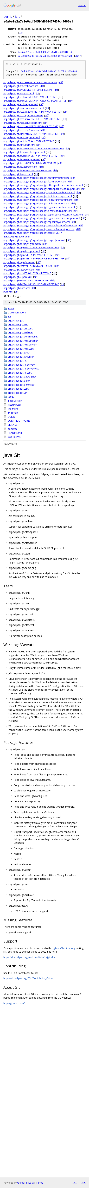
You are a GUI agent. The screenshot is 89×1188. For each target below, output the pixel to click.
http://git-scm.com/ (14, 1003)
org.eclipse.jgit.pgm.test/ (21, 384)
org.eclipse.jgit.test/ (18, 388)
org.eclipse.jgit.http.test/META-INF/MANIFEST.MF (30, 126)
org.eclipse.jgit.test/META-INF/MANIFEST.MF (28, 265)
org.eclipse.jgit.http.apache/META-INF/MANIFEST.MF (32, 111)
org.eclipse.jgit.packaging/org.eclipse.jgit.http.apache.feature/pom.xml (41, 188)
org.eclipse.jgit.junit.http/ (21, 356)
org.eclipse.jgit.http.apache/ (23, 340)
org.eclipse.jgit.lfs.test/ (20, 372)
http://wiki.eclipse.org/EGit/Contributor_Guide (28, 978)
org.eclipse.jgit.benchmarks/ (23, 336)
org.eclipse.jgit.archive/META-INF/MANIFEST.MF (30, 97)
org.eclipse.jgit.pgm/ (19, 380)
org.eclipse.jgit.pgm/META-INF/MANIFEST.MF (28, 255)
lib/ (9, 316)
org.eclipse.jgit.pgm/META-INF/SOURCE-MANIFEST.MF (33, 258)
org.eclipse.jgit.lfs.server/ (21, 364)
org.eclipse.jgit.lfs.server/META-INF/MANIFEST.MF (31, 155)
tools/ (11, 396)
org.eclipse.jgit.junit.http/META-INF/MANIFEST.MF (31, 133)
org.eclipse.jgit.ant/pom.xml (18, 93)
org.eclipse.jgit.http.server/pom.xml (22, 122)
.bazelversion (15, 400)
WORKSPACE (15, 436)
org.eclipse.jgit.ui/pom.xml (17, 277)
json (83, 1182)
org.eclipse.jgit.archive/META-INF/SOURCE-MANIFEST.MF (35, 100)
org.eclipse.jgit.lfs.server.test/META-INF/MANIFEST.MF (33, 148)
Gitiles (20, 1182)
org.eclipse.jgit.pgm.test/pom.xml (21, 251)
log (21, 32)
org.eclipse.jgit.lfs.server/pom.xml (21, 159)
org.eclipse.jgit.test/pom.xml (18, 269)
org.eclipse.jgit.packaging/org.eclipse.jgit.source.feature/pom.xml (38, 229)
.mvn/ (11, 308)
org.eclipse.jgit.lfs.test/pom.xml (20, 166)
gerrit (7, 16)
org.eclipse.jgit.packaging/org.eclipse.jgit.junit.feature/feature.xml (39, 192)
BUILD (11, 416)
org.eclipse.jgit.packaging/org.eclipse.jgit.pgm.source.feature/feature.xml (43, 214)
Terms (39, 1182)
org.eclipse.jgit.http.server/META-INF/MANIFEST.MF (32, 119)
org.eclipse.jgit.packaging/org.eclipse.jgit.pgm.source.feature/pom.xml (41, 218)
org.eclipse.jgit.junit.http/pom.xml (21, 137)
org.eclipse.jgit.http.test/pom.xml (21, 130)
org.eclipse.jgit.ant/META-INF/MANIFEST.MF (28, 89)
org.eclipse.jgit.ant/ (18, 324)
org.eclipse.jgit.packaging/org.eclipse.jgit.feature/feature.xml (36, 177)
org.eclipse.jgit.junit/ (19, 352)
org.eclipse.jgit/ (16, 320)
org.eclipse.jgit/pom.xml (16, 288)
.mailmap (13, 412)
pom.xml (8, 291)
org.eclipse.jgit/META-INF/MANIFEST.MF (25, 280)
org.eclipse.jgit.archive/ (20, 332)
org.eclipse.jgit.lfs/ (17, 360)
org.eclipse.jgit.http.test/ (21, 348)
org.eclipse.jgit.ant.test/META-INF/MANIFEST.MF (30, 82)
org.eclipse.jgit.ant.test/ (20, 328)
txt (75, 1182)
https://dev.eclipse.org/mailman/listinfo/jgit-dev (29, 957)
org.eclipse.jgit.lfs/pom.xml (18, 174)
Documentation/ (17, 312)
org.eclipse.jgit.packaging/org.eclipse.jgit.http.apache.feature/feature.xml (43, 185)
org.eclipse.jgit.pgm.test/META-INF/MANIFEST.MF (31, 247)
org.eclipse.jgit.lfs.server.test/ (24, 368)
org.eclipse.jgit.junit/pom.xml (19, 144)
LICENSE (12, 424)
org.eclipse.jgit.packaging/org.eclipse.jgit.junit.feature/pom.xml (37, 196)
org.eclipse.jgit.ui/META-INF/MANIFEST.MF (27, 273)
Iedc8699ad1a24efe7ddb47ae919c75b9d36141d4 (49, 71)
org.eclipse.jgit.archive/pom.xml (20, 104)
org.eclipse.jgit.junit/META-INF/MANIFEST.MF (28, 141)
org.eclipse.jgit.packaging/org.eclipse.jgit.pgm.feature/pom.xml (37, 210)
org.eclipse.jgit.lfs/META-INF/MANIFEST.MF (27, 170)
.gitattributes (15, 404)
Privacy (30, 1182)
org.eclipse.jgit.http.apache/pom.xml (23, 115)
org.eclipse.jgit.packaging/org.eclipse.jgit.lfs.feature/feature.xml (37, 199)
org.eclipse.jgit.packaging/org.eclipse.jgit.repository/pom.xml (36, 221)
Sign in (82, 5)
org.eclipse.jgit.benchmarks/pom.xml (23, 108)
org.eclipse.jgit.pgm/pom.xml (19, 262)
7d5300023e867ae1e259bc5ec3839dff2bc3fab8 (45, 55)
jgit (17, 16)
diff (78, 55)
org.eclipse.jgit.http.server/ (22, 344)
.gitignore (13, 408)
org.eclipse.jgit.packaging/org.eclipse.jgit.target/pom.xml (34, 240)
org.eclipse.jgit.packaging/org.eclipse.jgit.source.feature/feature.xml (40, 225)
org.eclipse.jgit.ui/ (17, 392)
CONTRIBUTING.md (19, 420)
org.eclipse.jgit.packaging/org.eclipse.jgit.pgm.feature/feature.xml (39, 207)
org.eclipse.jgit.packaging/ (22, 376)
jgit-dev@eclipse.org (64, 948)
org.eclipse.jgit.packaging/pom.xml (22, 243)
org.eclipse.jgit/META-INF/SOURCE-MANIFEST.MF (31, 284)
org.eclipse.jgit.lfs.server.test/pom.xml (24, 152)
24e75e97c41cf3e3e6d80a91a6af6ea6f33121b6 (45, 51)
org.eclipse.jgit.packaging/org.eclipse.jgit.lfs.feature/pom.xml (36, 203)
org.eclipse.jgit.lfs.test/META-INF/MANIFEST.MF (29, 163)
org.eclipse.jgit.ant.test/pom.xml (21, 86)
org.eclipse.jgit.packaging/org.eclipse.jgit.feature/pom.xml (34, 181)
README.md (15, 432)
